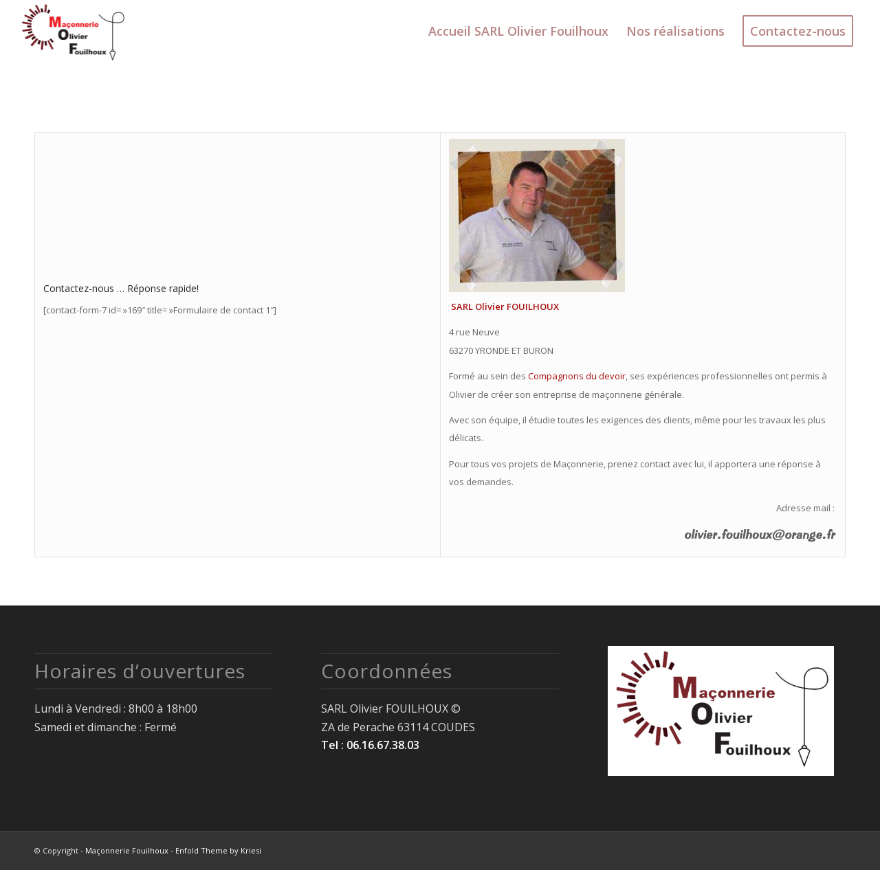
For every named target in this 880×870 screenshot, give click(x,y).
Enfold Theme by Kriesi (218, 850)
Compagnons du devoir (577, 376)
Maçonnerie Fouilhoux (126, 850)
